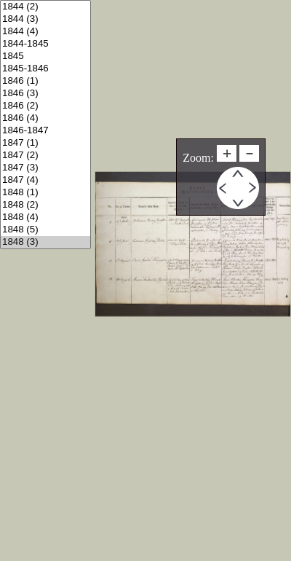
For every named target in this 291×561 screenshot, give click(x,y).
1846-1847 (45, 131)
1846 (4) (45, 118)
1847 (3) (45, 168)
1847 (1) (45, 143)
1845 (45, 56)
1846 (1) (45, 81)
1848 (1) (45, 193)
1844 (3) (45, 19)
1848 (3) (45, 242)
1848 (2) (45, 205)
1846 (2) (45, 106)
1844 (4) (45, 32)
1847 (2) (45, 155)
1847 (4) (45, 180)
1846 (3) (45, 93)
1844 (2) (45, 7)
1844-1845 (45, 44)
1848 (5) (45, 230)
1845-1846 (45, 69)
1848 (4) (45, 217)
